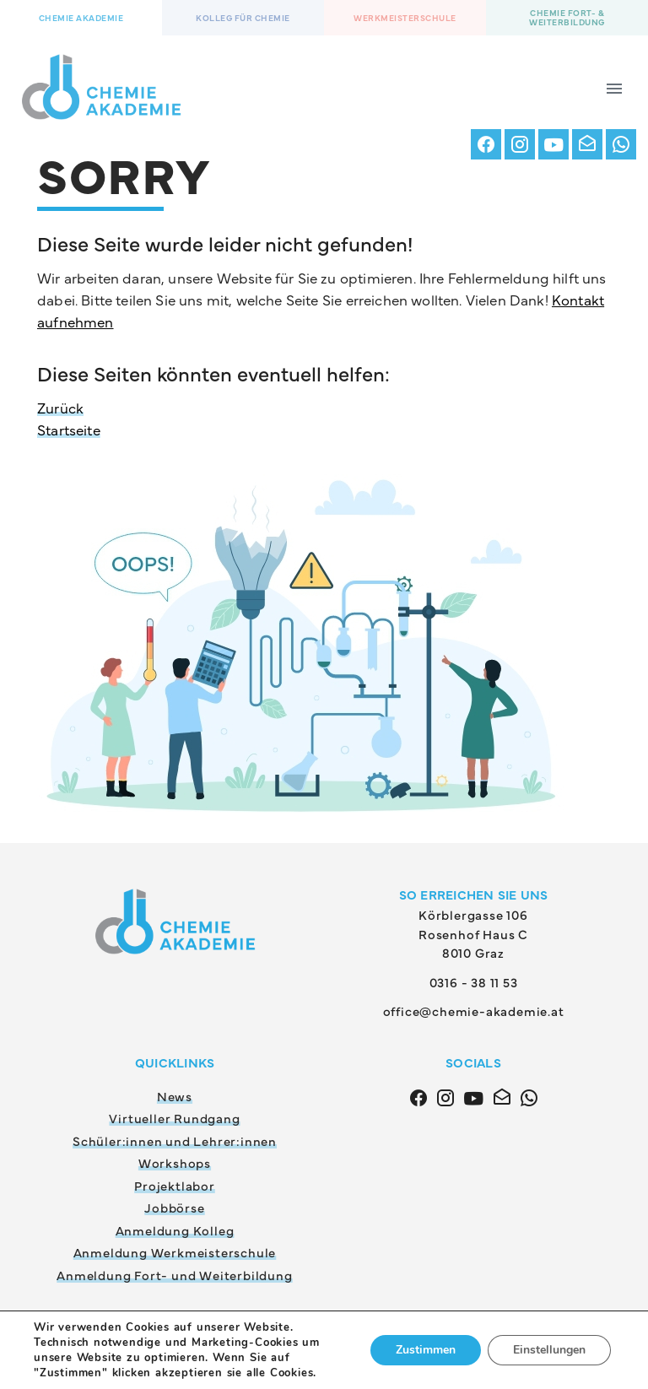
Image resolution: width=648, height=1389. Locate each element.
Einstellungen (549, 1350)
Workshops (174, 1162)
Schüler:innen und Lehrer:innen (175, 1140)
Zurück (60, 407)
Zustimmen (426, 1350)
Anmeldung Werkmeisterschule (175, 1252)
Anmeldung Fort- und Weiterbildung (174, 1275)
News (174, 1096)
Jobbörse (174, 1207)
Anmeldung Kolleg (175, 1230)
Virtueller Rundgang (174, 1118)
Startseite (68, 429)
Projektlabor (174, 1185)
